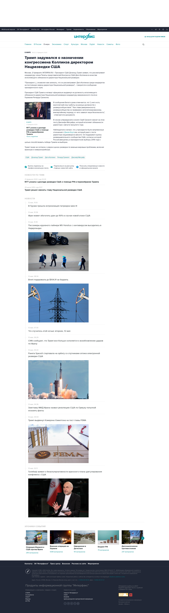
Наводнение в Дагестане (80, 547)
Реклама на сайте (79, 564)
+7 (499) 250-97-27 (99, 580)
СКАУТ (27, 597)
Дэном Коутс (69, 132)
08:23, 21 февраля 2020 (39, 52)
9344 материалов (56, 552)
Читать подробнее (37, 132)
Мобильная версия (8, 29)
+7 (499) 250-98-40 (83, 580)
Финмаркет (60, 29)
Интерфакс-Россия (48, 29)
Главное (28, 44)
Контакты (28, 564)
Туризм (68, 29)
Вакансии (66, 564)
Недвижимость (78, 29)
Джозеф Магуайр (78, 157)
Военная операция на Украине (59, 547)
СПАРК (27, 593)
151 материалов (79, 552)
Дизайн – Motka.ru (124, 604)
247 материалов (128, 552)
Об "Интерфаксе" (23, 29)
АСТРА (27, 601)
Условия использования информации (130, 600)
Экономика (56, 44)
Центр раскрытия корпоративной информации (78, 599)
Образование (90, 29)
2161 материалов (32, 553)
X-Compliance (29, 595)
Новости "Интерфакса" (71, 593)
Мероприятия (102, 29)
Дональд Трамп (37, 157)
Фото (118, 44)
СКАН (66, 595)
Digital (92, 44)
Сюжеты (109, 44)
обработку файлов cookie (117, 577)
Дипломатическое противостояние (129, 547)
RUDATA (66, 597)
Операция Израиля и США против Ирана (35, 548)
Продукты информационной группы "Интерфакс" (57, 585)
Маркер (27, 599)
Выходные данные (124, 602)
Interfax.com (35, 29)
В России (37, 44)
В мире (47, 44)
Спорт (66, 44)
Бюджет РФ (103, 547)
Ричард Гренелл (63, 157)
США (27, 157)
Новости (100, 44)
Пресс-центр (55, 564)
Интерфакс (84, 36)
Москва (84, 44)
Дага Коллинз (50, 157)
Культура (74, 44)
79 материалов (103, 550)
